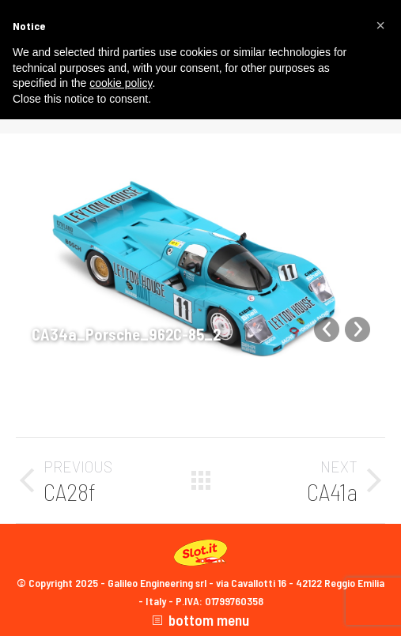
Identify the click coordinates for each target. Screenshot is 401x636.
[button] (380, 25)
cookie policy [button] (120, 83)
